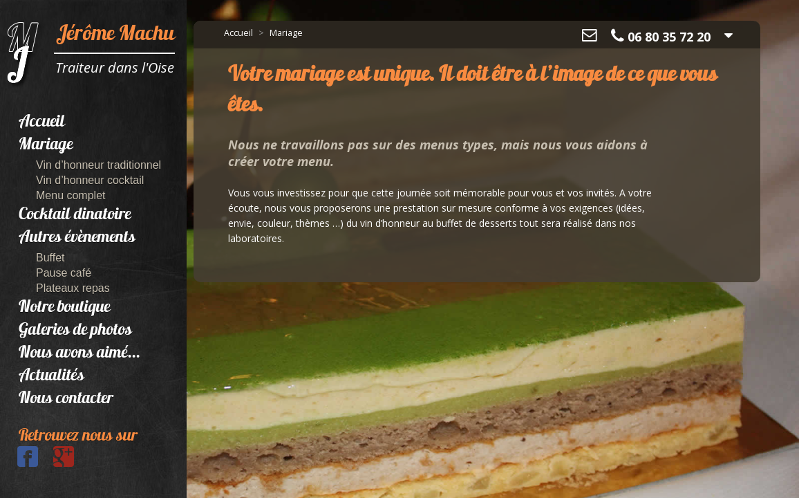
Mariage (46, 145)
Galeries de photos (75, 330)
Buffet (50, 258)
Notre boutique (64, 307)
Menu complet (71, 195)
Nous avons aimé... (79, 353)
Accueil (42, 122)
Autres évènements (77, 238)
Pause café (63, 273)
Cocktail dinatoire (75, 215)
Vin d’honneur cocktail (90, 180)
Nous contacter (66, 399)
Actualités (51, 376)
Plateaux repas (73, 288)
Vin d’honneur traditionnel (98, 165)
